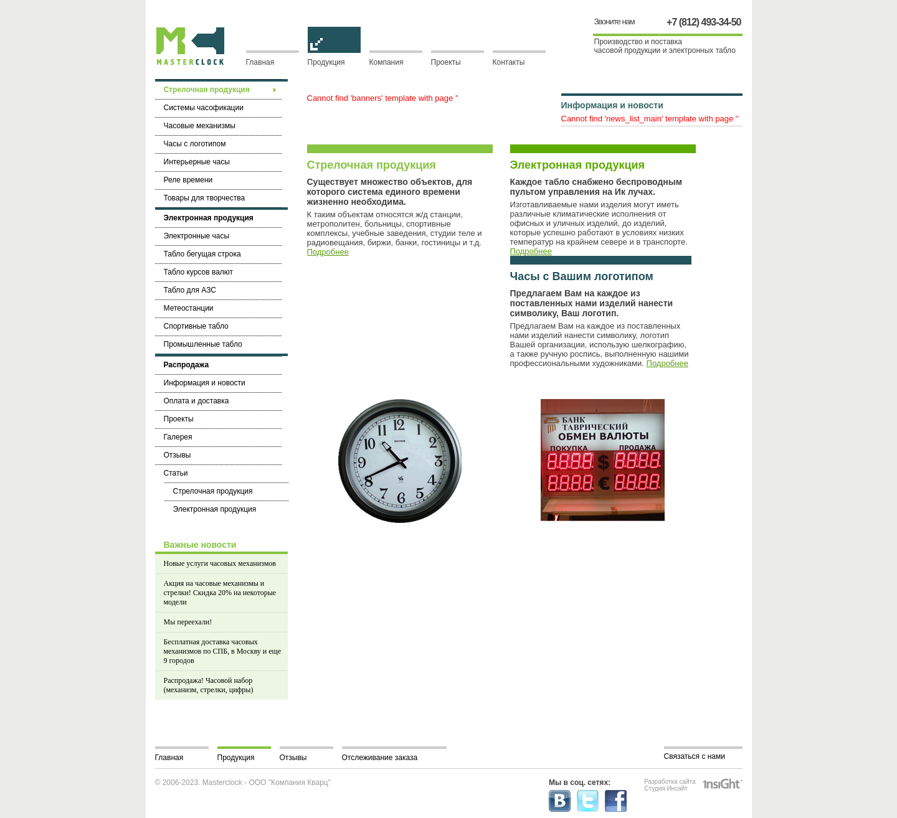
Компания (386, 62)
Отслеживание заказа (380, 757)
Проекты (446, 62)
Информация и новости (612, 105)
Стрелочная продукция (371, 165)
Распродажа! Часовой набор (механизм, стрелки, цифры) (209, 685)
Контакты (509, 62)
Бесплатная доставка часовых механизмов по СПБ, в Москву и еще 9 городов (223, 651)
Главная (260, 62)
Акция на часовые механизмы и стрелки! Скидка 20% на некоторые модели (220, 592)
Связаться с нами (694, 756)
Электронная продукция (577, 165)
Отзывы (293, 757)
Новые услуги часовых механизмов (220, 563)
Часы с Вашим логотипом (581, 276)
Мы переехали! (188, 622)
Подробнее (328, 251)
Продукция (334, 58)
